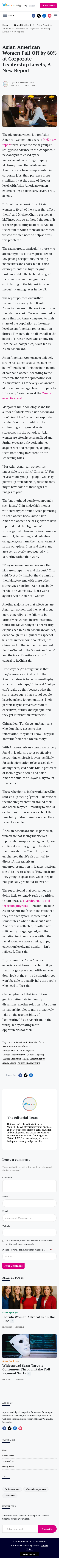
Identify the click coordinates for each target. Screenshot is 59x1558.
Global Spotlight (22, 24)
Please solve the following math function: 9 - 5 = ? (26, 1249)
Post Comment (13, 1265)
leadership (10, 1495)
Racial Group (9, 1062)
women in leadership (28, 1062)
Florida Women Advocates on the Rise (28, 1319)
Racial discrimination (33, 1058)
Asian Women (9, 1046)
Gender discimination (13, 1054)
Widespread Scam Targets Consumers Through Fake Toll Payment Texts (26, 1369)
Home (5, 24)
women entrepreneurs (36, 1489)
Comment (7, 1177)
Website (6, 1225)
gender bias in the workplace (18, 1050)
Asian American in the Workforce (26, 1042)
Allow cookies (29, 1554)
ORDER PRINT (48, 5)
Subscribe (47, 1528)
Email (5, 1211)
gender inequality (11, 1058)
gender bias (24, 1046)
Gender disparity (35, 1054)
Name (5, 1196)
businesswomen (12, 1489)
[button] (8, 15)
